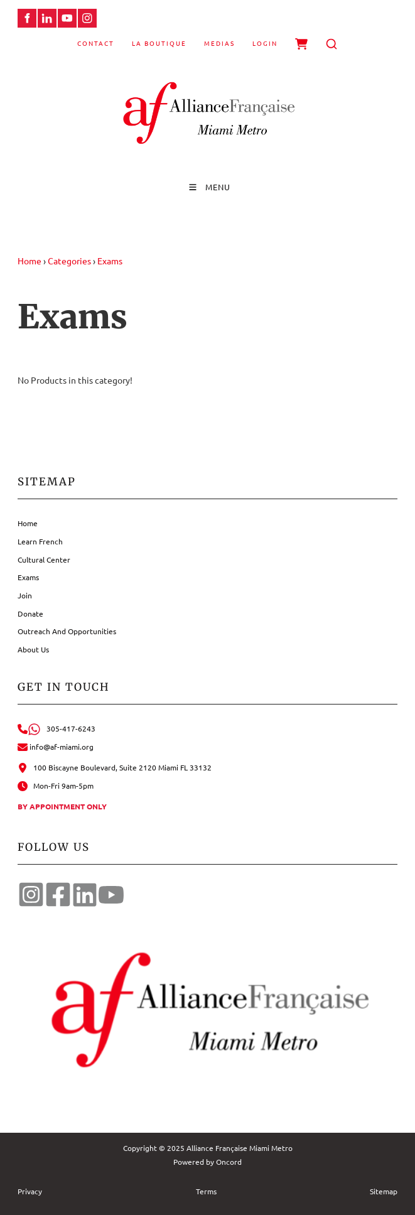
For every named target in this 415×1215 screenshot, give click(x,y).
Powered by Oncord (207, 1162)
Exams (109, 260)
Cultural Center (44, 559)
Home (29, 260)
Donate (30, 613)
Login (265, 43)
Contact (95, 43)
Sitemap (383, 1191)
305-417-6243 (56, 728)
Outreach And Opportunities (67, 631)
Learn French (40, 541)
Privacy (30, 1191)
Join (25, 595)
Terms (206, 1191)
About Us (33, 649)
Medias (219, 43)
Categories (69, 260)
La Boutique (159, 43)
